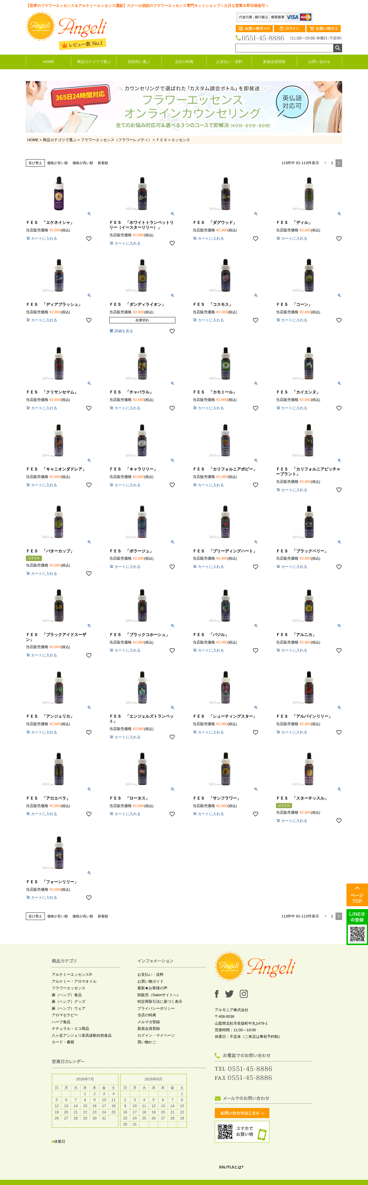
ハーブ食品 (61, 1022)
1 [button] (332, 163)
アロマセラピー (65, 1015)
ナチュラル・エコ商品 (70, 1028)
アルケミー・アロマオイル (74, 981)
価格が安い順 (57, 163)
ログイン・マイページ (156, 1035)
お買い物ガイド (150, 981)
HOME (48, 61)
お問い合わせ (319, 61)
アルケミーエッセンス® (72, 974)
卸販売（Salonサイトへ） (159, 995)
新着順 (103, 163)
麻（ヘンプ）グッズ (68, 1001)
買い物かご (146, 1042)
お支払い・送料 (229, 61)
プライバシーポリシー (156, 1008)
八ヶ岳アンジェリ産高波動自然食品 (82, 1035)
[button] (325, 163)
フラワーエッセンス (68, 988)
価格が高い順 (82, 163)
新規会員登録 (274, 61)
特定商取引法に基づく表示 (159, 1001)
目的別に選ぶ (139, 61)
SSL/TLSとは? (231, 1167)
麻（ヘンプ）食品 (67, 995)
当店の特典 (184, 61)
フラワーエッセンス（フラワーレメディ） (116, 140)
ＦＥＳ (161, 140)
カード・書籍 (63, 1042)
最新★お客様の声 (152, 988)
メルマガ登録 (148, 1022)
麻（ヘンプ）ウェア (68, 1008)
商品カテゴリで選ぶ (94, 61)
